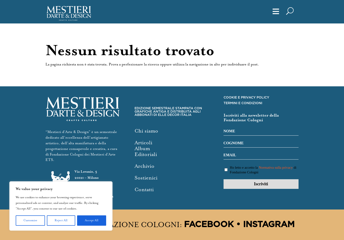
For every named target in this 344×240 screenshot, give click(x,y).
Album (142, 149)
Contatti (144, 190)
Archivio (144, 166)
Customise (30, 220)
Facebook (209, 225)
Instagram (269, 225)
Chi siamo (146, 131)
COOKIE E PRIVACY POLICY (246, 97)
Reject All (61, 220)
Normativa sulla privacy (276, 167)
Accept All (91, 220)
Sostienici (146, 178)
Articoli (143, 143)
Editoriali (146, 154)
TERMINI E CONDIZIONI (243, 103)
